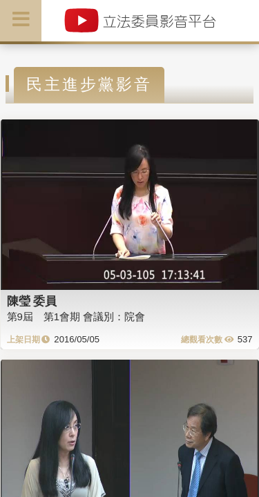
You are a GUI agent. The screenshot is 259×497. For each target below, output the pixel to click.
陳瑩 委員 (32, 301)
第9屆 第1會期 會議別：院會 (76, 316)
